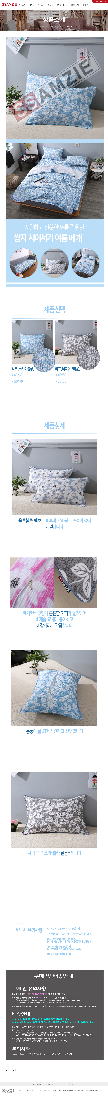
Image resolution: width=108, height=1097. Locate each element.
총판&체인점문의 (51, 1084)
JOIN (101, 1)
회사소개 (41, 5)
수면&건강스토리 (35, 1084)
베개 (59, 26)
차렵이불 (30, 26)
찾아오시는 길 (61, 5)
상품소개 (22, 5)
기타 (79, 26)
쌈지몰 (31, 5)
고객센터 (85, 5)
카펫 (51, 26)
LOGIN (96, 1)
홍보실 (50, 5)
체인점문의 (74, 5)
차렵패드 (42, 26)
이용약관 (64, 1084)
